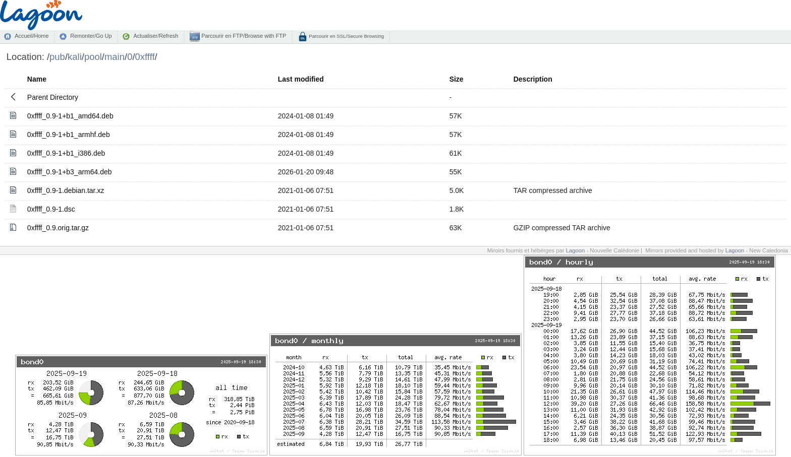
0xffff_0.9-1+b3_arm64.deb (69, 172)
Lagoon (575, 250)
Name (36, 79)
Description (533, 79)
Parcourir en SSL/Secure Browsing (346, 36)
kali (75, 56)
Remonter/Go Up (90, 36)
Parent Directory (52, 97)
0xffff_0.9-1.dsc (51, 209)
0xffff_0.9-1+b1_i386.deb (66, 153)
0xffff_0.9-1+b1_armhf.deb (68, 134)
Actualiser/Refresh (155, 36)
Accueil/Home (31, 36)
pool (93, 56)
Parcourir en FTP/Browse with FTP (243, 36)
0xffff (145, 56)
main (114, 56)
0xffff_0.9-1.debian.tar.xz (65, 190)
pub (57, 56)
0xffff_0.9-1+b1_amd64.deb (70, 116)
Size (456, 79)
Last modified (301, 79)
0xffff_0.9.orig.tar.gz (58, 228)
